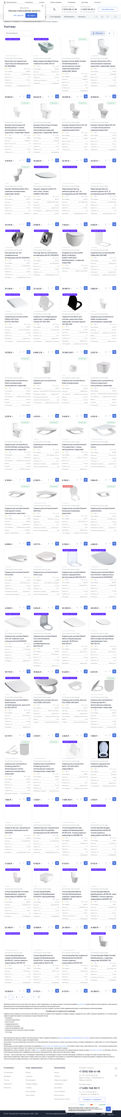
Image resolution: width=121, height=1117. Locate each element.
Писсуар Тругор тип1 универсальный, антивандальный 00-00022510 (17, 255)
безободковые (76, 1038)
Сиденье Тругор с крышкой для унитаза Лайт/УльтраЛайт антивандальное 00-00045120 (46, 830)
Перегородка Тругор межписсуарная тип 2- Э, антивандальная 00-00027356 (103, 191)
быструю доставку (96, 1050)
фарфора (68, 1038)
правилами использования (77, 1110)
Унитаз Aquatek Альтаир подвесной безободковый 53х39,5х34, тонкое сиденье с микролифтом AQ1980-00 (74, 831)
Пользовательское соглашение (85, 1114)
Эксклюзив (30, 1095)
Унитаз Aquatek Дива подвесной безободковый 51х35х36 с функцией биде (44, 894)
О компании (29, 2)
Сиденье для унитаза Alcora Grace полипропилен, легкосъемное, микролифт (16, 383)
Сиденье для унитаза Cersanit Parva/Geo (17, 573)
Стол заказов (55, 17)
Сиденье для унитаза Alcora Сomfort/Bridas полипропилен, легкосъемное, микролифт (17, 447)
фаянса (61, 1038)
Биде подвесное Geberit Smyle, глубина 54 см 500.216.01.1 (46, 62)
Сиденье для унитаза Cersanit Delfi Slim (45, 509)
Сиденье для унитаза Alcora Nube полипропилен (73, 381)
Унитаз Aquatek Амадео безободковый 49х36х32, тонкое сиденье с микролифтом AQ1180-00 (101, 831)
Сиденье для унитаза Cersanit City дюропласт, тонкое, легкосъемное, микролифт (74, 447)
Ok (108, 1109)
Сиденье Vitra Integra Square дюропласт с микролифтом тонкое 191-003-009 (45, 319)
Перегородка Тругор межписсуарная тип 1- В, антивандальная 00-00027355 (74, 191)
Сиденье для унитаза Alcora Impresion (44, 381)
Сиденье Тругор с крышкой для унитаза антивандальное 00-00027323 (17, 830)
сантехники (81, 1004)
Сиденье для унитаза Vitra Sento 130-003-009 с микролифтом (72, 766)
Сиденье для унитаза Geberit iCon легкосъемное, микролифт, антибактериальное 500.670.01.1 (45, 641)
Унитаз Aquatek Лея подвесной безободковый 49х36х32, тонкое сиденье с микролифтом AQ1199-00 (74, 959)
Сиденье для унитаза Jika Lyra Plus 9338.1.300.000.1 (74, 701)
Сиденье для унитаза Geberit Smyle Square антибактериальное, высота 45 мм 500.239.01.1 (17, 704)
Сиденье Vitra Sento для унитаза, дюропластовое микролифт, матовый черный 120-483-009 (73, 320)
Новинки (29, 1076)
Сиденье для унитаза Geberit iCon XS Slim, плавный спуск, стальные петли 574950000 (102, 574)
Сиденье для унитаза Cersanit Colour (103, 445)
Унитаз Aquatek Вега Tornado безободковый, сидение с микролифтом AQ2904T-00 (17, 894)
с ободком (86, 1038)
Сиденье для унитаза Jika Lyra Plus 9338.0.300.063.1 (45, 701)
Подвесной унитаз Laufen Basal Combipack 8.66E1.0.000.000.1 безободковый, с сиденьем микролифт (73, 258)
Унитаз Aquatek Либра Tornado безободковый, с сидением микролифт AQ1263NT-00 (103, 957)
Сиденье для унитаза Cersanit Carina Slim (45, 445)
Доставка (85, 2)
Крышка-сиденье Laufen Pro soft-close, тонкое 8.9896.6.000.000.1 (44, 191)
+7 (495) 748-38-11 (87, 9)
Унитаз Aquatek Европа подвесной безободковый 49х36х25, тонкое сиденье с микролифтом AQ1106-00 (16, 959)
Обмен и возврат (56, 2)
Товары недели (31, 1084)
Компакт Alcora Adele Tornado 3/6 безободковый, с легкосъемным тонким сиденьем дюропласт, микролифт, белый (74, 66)
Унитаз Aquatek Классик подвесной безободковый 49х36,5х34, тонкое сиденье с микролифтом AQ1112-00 (45, 959)
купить (38, 1050)
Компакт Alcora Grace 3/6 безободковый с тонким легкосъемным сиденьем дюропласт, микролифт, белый (17, 129)
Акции (28, 1072)
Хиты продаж (31, 1091)
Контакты (97, 2)
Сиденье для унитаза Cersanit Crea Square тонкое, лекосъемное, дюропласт (17, 510)
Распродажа (30, 1080)
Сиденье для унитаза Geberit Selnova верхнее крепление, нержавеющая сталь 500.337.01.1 (102, 640)
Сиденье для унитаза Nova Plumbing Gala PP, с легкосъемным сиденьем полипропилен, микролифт (101, 704)
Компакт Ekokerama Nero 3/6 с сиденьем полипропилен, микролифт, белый (17, 191)
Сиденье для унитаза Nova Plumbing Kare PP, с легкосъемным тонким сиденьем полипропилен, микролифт (16, 769)
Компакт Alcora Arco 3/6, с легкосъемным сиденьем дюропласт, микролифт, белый (103, 63)
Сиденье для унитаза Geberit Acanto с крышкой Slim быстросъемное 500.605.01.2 (74, 574)
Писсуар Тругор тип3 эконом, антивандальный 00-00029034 (46, 254)
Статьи (6, 1080)
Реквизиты (8, 1084)
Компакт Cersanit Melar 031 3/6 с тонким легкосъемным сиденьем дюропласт (103, 127)
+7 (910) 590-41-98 (69, 9)
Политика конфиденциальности (56, 1114)
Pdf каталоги (69, 17)
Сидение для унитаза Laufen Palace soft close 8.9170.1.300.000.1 (16, 319)
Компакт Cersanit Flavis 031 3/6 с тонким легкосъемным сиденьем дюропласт (74, 127)
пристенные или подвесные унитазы (54, 1046)
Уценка (29, 1087)
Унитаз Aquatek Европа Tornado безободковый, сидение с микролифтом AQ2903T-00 (72, 895)
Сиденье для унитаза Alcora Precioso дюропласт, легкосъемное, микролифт (102, 383)
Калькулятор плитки (62, 1099)
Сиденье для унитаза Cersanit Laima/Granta (103, 509)
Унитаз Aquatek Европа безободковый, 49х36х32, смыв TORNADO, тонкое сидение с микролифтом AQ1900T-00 (103, 895)
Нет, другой (18, 15)
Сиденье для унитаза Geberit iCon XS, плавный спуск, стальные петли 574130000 (16, 638)
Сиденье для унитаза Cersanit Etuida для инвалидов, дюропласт (74, 510)
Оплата (41, 2)
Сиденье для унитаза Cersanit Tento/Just (45, 573)
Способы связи (108, 9)
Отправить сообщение (92, 1099)
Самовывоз (71, 2)
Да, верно (31, 15)
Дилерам (7, 1076)
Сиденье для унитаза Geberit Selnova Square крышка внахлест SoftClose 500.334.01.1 (74, 640)
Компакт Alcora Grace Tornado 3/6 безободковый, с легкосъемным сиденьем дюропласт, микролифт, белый (45, 129)
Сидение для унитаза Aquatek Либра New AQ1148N (103, 254)
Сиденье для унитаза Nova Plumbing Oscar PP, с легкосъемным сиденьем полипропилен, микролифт (44, 767)
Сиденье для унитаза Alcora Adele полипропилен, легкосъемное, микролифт (102, 319)
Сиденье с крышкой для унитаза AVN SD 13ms (100, 765)
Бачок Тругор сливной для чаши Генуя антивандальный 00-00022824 (16, 63)
